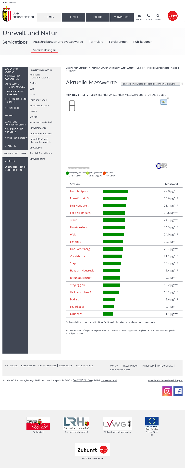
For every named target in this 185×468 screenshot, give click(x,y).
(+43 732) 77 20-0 (82, 380)
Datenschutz (167, 366)
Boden (33, 83)
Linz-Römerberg (80, 249)
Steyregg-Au (78, 285)
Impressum (149, 366)
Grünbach (76, 314)
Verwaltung (122, 17)
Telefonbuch (131, 366)
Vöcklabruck (78, 256)
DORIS (76, 168)
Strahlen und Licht (39, 106)
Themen (49, 17)
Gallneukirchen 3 (81, 292)
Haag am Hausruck (82, 270)
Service (74, 17)
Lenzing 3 (76, 242)
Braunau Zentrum (81, 278)
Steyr (73, 263)
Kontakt (115, 366)
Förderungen (118, 41)
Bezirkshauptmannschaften (38, 366)
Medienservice (84, 366)
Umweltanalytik (38, 128)
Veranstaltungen (44, 50)
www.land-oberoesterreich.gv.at (165, 380)
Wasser (33, 111)
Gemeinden (65, 366)
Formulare (96, 41)
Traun (73, 220)
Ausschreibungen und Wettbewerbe (58, 41)
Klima (32, 94)
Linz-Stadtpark (79, 191)
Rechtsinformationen (41, 153)
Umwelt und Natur (41, 70)
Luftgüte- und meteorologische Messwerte (148, 68)
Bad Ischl (75, 299)
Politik (97, 17)
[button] (163, 102)
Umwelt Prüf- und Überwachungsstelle (40, 140)
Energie (33, 117)
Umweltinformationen (41, 134)
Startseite (83, 68)
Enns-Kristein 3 (79, 198)
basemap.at (84, 168)
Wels (73, 234)
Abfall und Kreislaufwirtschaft (39, 76)
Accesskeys (9, 2)
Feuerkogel (77, 306)
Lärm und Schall (38, 100)
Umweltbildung (37, 159)
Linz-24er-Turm (79, 227)
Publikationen (142, 41)
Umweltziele (36, 148)
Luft (32, 89)
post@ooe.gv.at (109, 380)
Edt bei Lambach (80, 213)
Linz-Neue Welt (80, 205)
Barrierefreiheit (120, 370)
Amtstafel (11, 366)
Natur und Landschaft (41, 122)
